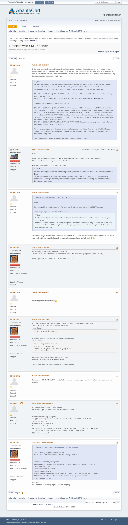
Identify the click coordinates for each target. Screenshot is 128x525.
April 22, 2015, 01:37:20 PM (40, 376)
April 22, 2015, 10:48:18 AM (40, 319)
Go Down (12, 58)
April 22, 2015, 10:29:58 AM (40, 292)
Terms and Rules (110, 520)
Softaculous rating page (108, 38)
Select (39, 328)
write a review (31, 41)
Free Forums (16, 522)
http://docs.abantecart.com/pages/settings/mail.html (51, 161)
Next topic (114, 52)
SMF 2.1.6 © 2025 (11, 520)
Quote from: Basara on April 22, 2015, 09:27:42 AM (53, 197)
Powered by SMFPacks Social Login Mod (34, 522)
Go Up (11, 493)
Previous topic (103, 52)
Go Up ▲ (119, 520)
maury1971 (17, 403)
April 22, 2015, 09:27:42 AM (40, 149)
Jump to (87, 502)
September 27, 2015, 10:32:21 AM (42, 403)
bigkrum (16, 65)
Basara (15, 150)
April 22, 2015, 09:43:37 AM (40, 192)
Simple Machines (23, 520)
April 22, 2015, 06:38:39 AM (40, 65)
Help (102, 520)
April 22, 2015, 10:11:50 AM (40, 247)
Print (117, 58)
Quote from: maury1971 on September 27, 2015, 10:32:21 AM (57, 447)
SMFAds (8, 522)
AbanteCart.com (59, 507)
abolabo (16, 247)
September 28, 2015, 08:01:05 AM (42, 442)
